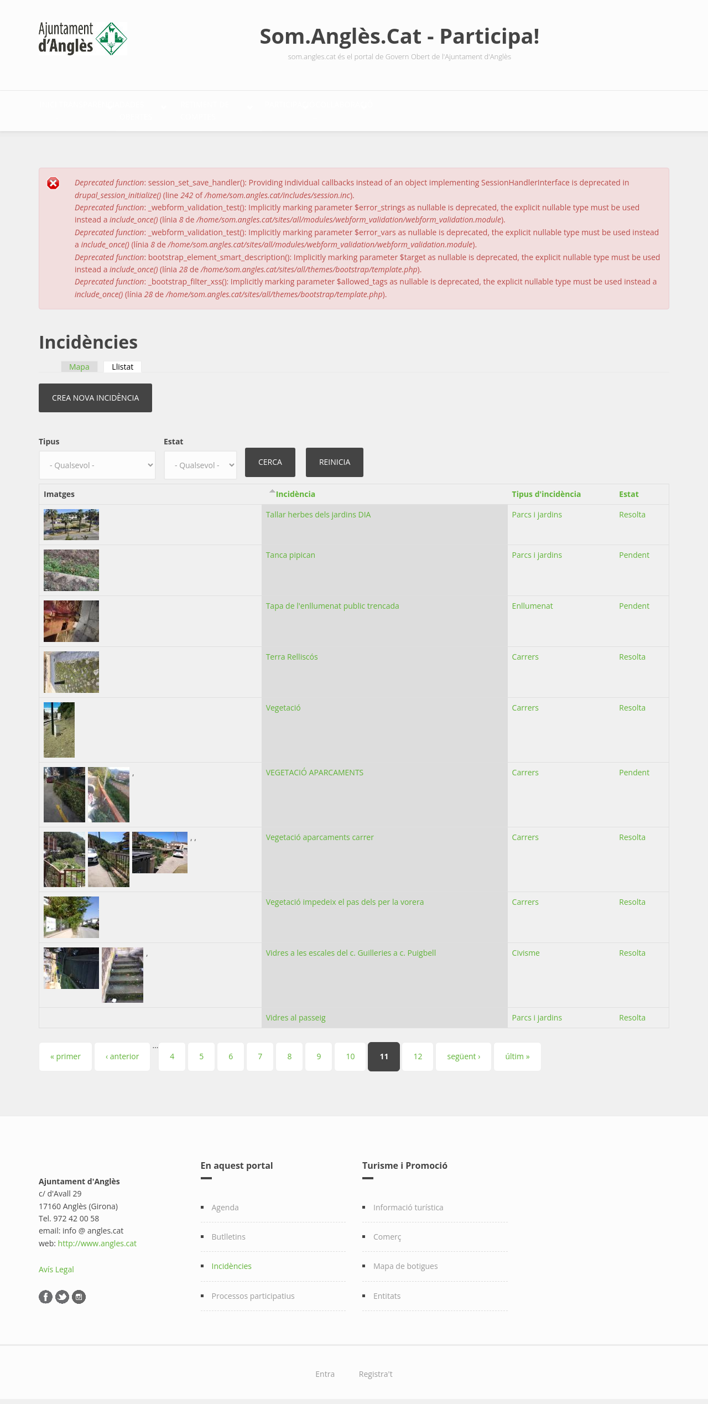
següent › (463, 1050)
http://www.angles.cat (97, 1237)
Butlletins (229, 1230)
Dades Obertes (221, 108)
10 (350, 1050)
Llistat (127, 360)
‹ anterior (122, 1050)
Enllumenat (532, 599)
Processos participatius (253, 1289)
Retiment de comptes (331, 108)
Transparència (124, 108)
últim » (517, 1050)
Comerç (387, 1230)
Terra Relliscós (292, 650)
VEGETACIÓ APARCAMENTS (315, 766)
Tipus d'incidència (546, 488)
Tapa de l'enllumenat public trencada (332, 599)
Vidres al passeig (296, 1011)
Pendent (634, 548)
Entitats (386, 1289)
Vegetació (283, 701)
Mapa (79, 360)
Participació (437, 108)
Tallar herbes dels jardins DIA (318, 508)
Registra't (376, 1367)
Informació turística (408, 1201)
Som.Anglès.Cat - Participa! (400, 35)
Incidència (296, 488)
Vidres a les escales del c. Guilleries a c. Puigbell (351, 946)
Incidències (232, 1260)
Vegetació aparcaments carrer (320, 831)
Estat (173, 435)
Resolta (632, 508)
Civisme (526, 946)
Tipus (49, 435)
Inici (59, 108)
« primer (65, 1050)
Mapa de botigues (405, 1260)
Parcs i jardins (537, 508)
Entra (325, 1367)
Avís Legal (56, 1263)
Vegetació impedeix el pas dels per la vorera (345, 895)
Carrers (525, 650)
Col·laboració (528, 108)
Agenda (225, 1201)
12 (417, 1050)
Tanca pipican (290, 548)
